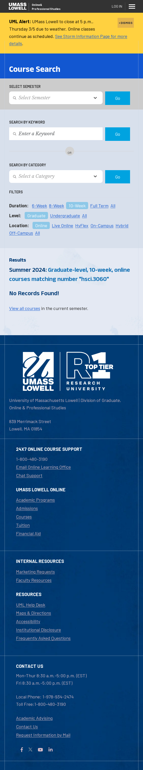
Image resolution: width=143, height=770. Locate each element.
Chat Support (29, 475)
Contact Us (27, 726)
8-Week (56, 205)
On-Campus (102, 225)
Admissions (27, 508)
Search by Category (27, 165)
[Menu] (131, 6)
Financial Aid (28, 533)
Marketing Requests (35, 571)
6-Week (39, 205)
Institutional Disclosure (38, 629)
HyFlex (81, 225)
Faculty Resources (34, 580)
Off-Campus (21, 233)
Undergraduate (65, 215)
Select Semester (25, 86)
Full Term (99, 205)
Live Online (62, 225)
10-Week (77, 205)
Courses (24, 516)
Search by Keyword (27, 122)
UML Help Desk (30, 604)
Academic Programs (35, 500)
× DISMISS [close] (126, 22)
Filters (16, 192)
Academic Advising (34, 718)
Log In (117, 6)
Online (41, 225)
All (112, 205)
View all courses (24, 308)
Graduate (36, 215)
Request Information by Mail (43, 735)
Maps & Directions (33, 613)
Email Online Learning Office (43, 467)
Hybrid (122, 225)
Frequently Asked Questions (43, 638)
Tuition (23, 525)
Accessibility (28, 621)
